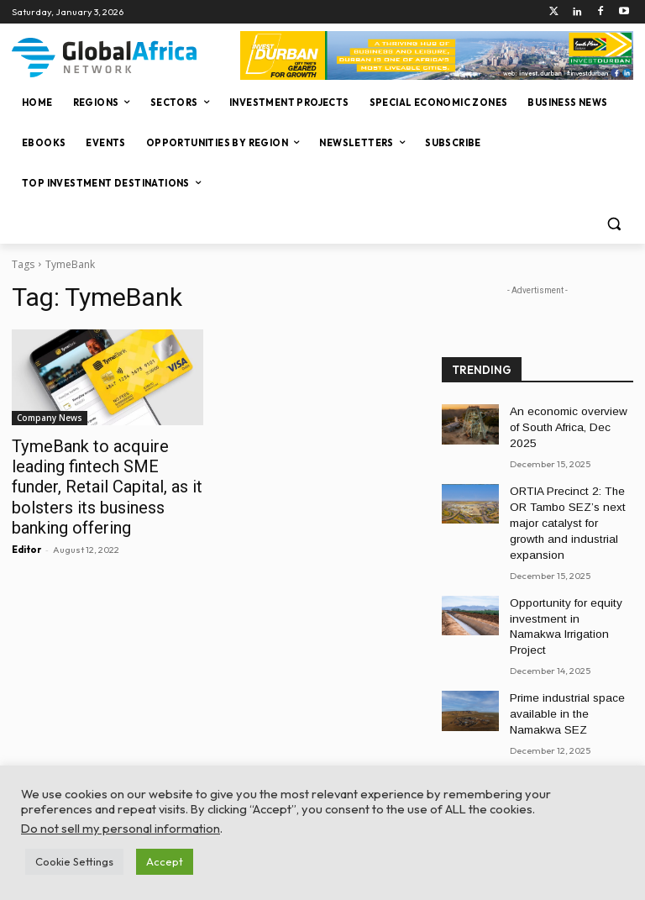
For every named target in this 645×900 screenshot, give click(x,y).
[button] (613, 224)
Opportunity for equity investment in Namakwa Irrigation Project (565, 573)
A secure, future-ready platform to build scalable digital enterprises (566, 722)
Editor (26, 522)
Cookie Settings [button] (74, 861)
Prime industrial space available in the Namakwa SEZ (569, 648)
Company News (49, 418)
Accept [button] (164, 861)
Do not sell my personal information (120, 828)
